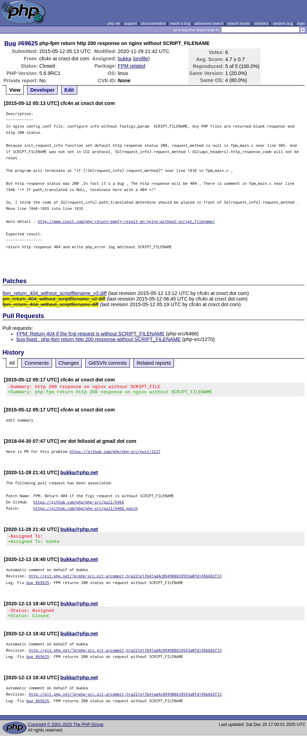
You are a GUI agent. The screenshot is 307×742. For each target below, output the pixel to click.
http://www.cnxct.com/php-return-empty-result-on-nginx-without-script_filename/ (126, 221)
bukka (124, 58)
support (130, 23)
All (12, 363)
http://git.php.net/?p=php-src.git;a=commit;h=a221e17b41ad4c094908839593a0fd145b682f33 (125, 580)
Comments (36, 363)
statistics (261, 23)
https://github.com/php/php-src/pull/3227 (115, 453)
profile (141, 58)
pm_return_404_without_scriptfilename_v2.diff (53, 299)
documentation (153, 23)
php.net (114, 23)
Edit (69, 90)
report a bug (180, 23)
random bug (283, 23)
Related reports (154, 363)
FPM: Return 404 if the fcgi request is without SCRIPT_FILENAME (90, 333)
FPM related (131, 66)
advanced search (209, 23)
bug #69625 (38, 586)
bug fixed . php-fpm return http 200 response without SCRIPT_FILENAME (98, 339)
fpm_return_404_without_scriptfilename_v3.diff (54, 293)
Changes (69, 363)
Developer (42, 90)
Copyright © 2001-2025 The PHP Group (65, 730)
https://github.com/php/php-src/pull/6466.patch (85, 510)
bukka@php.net (79, 474)
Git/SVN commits (107, 363)
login (301, 23)
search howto (238, 23)
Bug (10, 43)
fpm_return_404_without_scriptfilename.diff (50, 304)
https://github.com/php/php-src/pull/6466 (78, 504)
